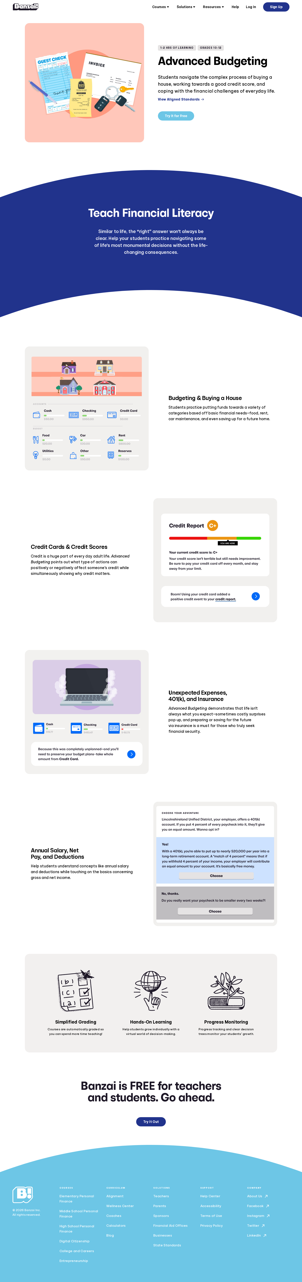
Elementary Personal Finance (77, 1198)
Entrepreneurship (74, 1261)
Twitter (256, 1225)
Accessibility (210, 1206)
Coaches (113, 1215)
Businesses (162, 1235)
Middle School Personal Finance (79, 1213)
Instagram (258, 1216)
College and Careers (77, 1251)
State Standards (167, 1245)
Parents (159, 1206)
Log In (251, 7)
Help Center (210, 1196)
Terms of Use (211, 1215)
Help (235, 7)
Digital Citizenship (75, 1241)
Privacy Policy (211, 1225)
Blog (110, 1235)
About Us (257, 1196)
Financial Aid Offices (170, 1225)
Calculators (116, 1225)
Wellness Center (120, 1206)
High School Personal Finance (77, 1228)
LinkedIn (257, 1235)
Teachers (161, 1196)
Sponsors (161, 1215)
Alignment (114, 1196)
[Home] (26, 7)
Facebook (258, 1206)
